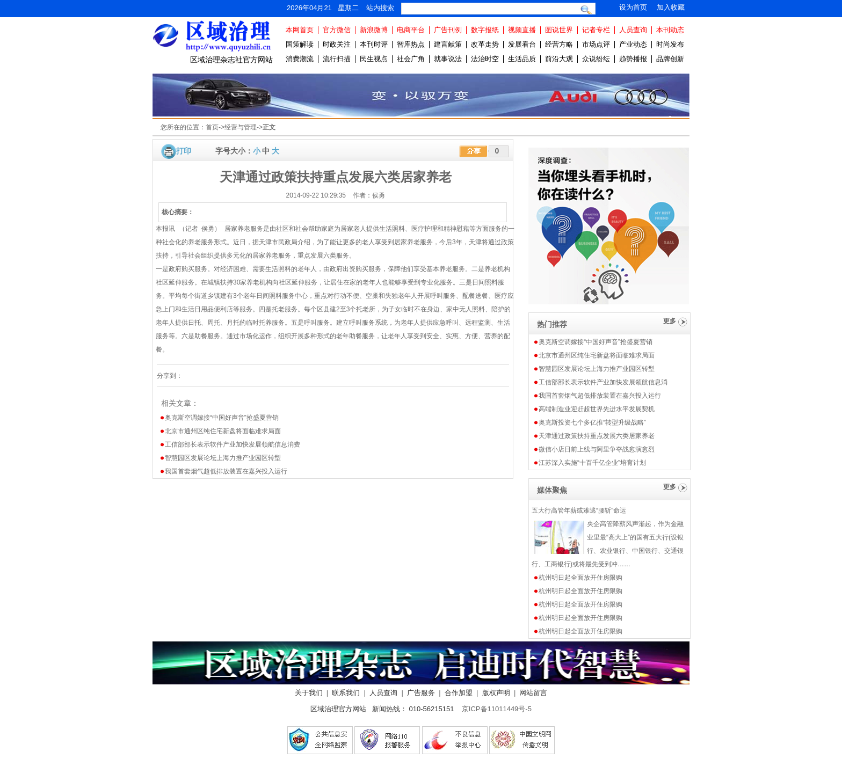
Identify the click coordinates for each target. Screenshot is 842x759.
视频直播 (522, 30)
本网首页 (300, 30)
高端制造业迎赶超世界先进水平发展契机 (597, 409)
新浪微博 (374, 30)
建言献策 (448, 44)
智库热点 (411, 44)
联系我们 (346, 693)
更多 (669, 321)
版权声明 (496, 693)
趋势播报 (633, 59)
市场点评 (596, 44)
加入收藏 (671, 7)
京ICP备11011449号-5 (497, 709)
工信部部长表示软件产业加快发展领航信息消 (603, 382)
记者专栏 (596, 30)
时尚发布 (670, 44)
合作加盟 (459, 693)
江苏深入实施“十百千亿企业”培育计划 (592, 462)
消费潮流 (300, 59)
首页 (212, 127)
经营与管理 (240, 127)
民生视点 (374, 59)
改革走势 (485, 44)
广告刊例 (448, 30)
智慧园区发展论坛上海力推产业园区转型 (223, 458)
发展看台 (522, 44)
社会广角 (411, 59)
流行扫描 (337, 59)
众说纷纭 (596, 59)
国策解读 (300, 44)
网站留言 (533, 693)
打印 (183, 151)
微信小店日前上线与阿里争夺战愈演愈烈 (597, 449)
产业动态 (633, 44)
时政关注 (337, 44)
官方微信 (337, 30)
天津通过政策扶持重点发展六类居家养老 (597, 436)
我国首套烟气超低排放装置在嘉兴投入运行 (226, 471)
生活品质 (522, 59)
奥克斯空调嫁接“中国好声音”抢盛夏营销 (222, 417)
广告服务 (421, 693)
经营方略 (559, 44)
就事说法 (448, 59)
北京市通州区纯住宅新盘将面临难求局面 (223, 431)
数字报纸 (485, 30)
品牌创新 (670, 59)
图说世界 (559, 30)
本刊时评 (374, 44)
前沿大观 (559, 59)
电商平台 (411, 30)
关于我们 (309, 693)
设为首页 (633, 7)
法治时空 (485, 59)
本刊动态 (670, 30)
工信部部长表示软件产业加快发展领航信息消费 (232, 444)
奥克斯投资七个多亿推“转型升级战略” (592, 422)
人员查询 (633, 30)
